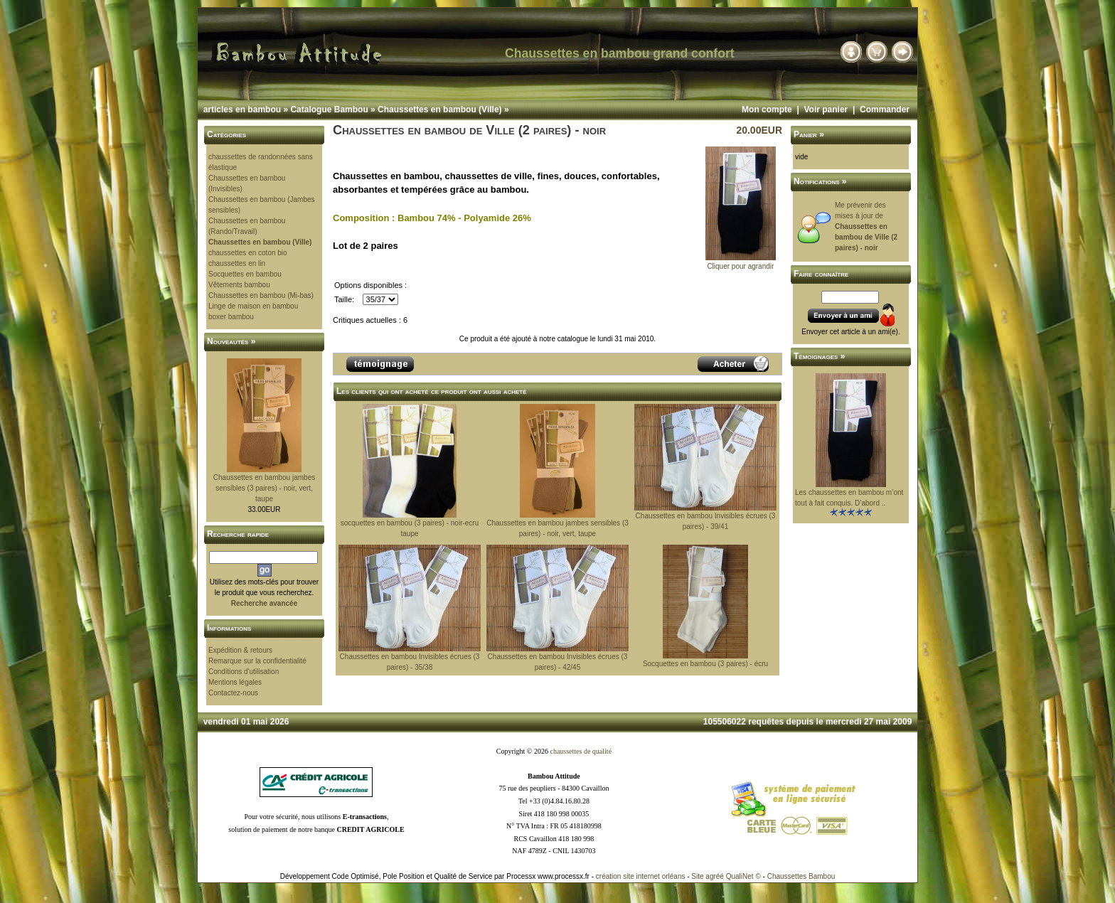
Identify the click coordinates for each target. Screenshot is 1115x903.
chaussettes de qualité (581, 751)
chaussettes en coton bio (247, 253)
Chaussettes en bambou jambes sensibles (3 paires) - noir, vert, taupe (264, 488)
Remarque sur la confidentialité (257, 661)
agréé (714, 876)
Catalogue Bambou (329, 109)
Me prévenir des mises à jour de (866, 226)
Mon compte (767, 109)
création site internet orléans (640, 876)
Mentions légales (235, 682)
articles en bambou (242, 109)
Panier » (809, 134)
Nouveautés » (231, 341)
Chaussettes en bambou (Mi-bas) (261, 295)
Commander (884, 109)
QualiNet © (743, 876)
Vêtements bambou (239, 285)
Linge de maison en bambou (253, 306)
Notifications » (820, 181)
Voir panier (826, 109)
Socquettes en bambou (245, 274)
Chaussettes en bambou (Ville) (440, 109)
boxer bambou (231, 317)
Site (697, 876)
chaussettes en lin (236, 263)
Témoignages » (819, 356)
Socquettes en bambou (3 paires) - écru (705, 664)
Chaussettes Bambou (801, 876)
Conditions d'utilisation (243, 671)
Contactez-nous (233, 693)
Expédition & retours (240, 650)
